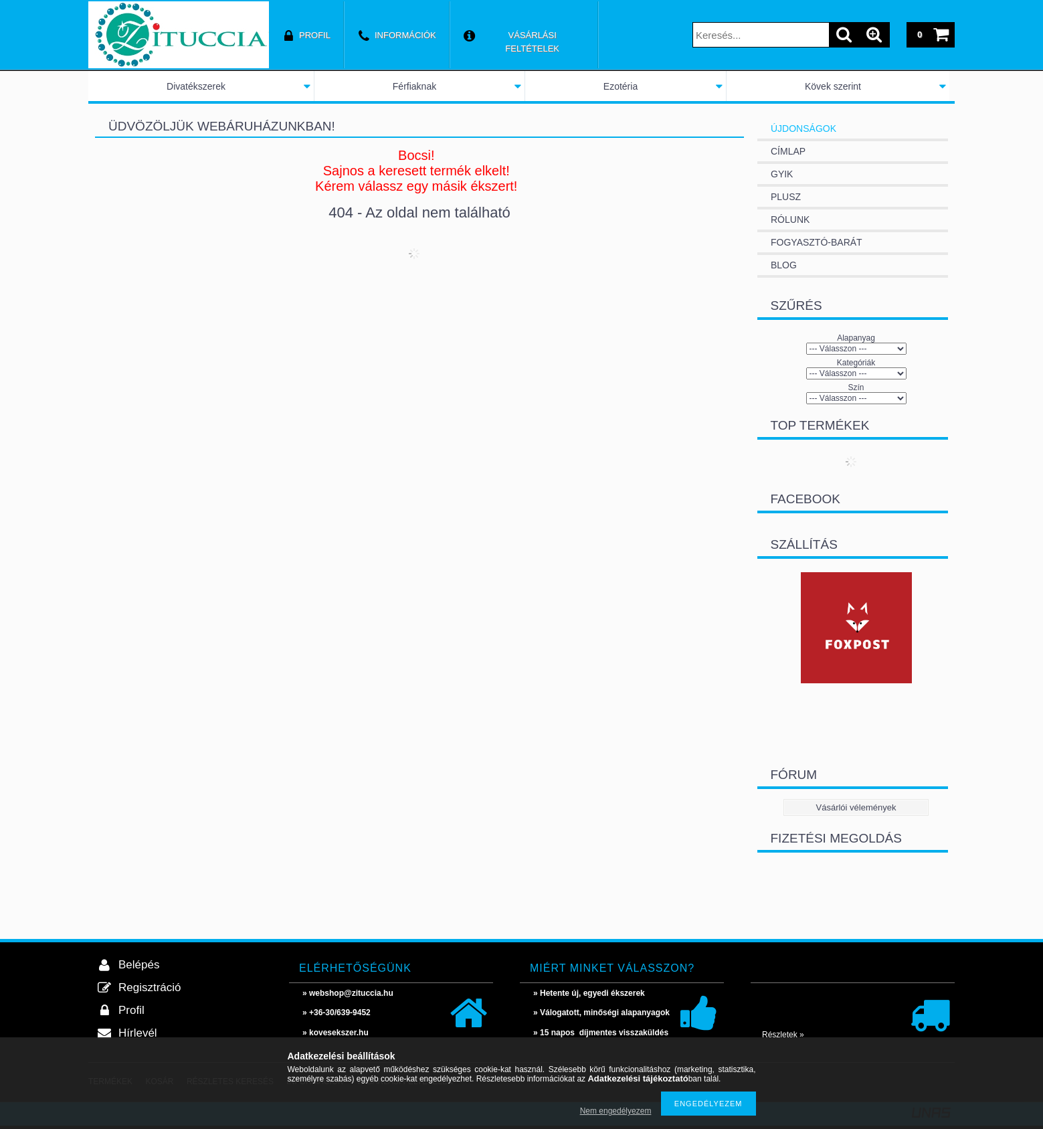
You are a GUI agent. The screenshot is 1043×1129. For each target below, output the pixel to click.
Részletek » (783, 1034)
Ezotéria (620, 86)
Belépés (138, 964)
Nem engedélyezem (616, 1111)
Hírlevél (137, 1033)
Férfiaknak (414, 86)
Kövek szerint (833, 86)
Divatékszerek (196, 86)
